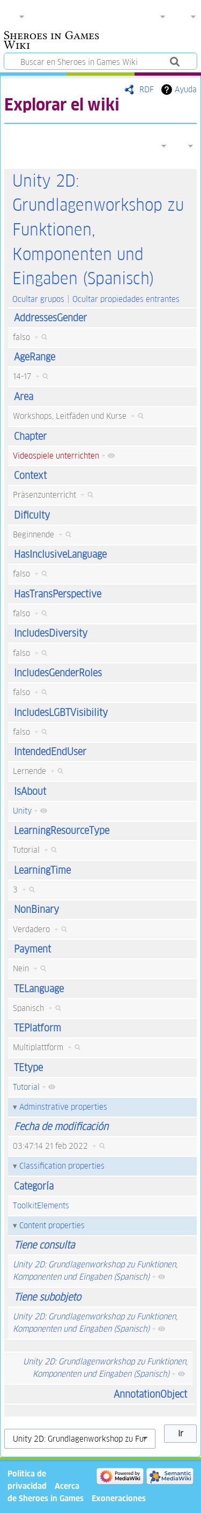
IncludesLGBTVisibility (61, 712)
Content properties (52, 1225)
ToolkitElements (41, 1205)
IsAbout (30, 791)
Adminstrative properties (63, 1107)
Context (30, 475)
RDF (146, 89)
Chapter (30, 436)
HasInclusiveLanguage (60, 554)
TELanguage (39, 989)
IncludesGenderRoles (58, 673)
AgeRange (34, 357)
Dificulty (32, 515)
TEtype (28, 1067)
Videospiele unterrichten (56, 456)
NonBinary (36, 909)
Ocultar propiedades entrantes (126, 299)
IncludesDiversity (50, 633)
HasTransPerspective (57, 594)
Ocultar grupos (38, 299)
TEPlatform (37, 1028)
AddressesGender (50, 318)
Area (23, 396)
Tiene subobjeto (47, 1297)
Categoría (34, 1186)
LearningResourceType (61, 830)
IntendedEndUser (50, 752)
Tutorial (26, 1087)
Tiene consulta (44, 1245)
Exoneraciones (119, 1498)
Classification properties (62, 1166)
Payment (32, 949)
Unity (22, 811)
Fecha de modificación (61, 1126)
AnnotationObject (150, 1394)
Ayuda (186, 89)
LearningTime (42, 870)
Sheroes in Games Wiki (51, 41)
